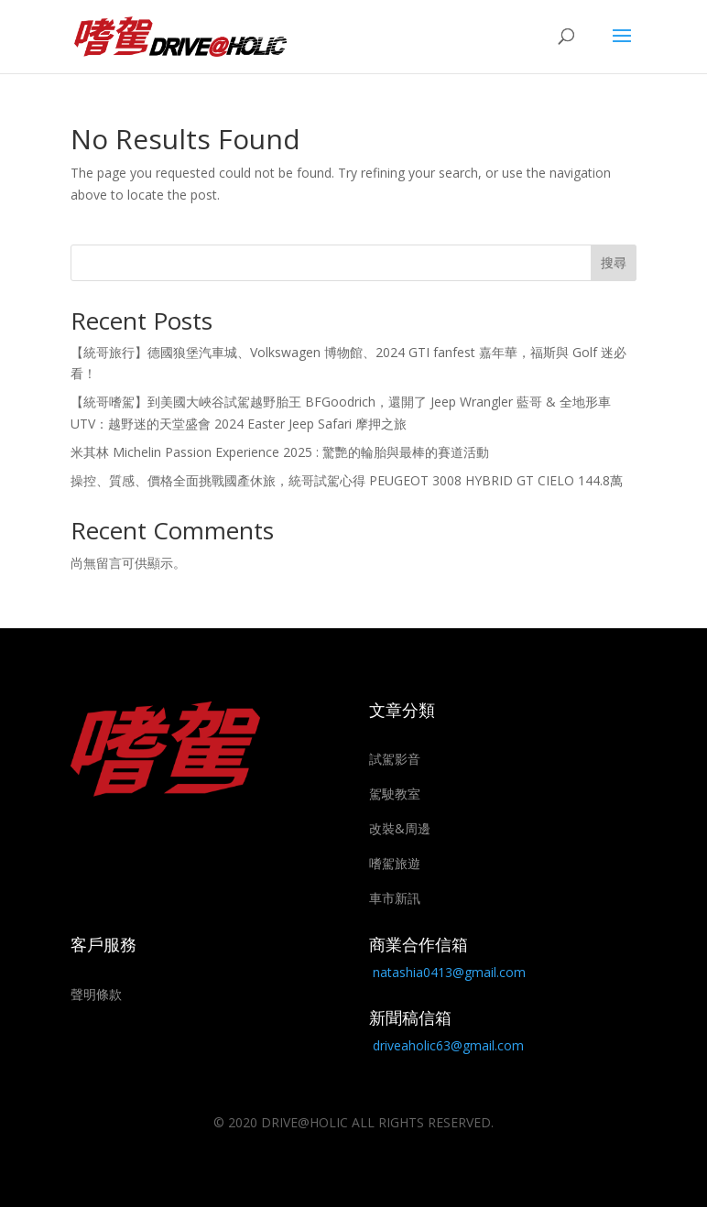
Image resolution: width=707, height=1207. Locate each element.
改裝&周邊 (399, 828)
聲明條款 (96, 994)
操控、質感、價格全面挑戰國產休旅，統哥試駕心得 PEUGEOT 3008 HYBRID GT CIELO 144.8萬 (347, 480)
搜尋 (613, 262)
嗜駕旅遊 (394, 863)
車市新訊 (394, 898)
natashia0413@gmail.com (449, 972)
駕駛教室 (394, 793)
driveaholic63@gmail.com (448, 1045)
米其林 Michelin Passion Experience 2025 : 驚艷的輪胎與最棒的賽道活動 (280, 452)
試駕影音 (394, 758)
